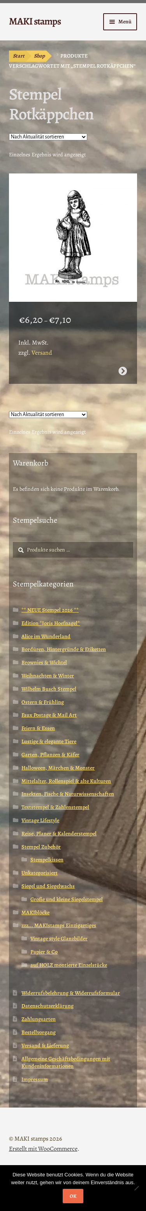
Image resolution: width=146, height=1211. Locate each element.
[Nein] (136, 1188)
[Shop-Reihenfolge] (48, 136)
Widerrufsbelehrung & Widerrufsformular (70, 993)
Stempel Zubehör (41, 846)
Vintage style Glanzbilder (59, 938)
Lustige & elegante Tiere (48, 741)
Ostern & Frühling (42, 702)
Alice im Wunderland (45, 636)
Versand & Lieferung (45, 1045)
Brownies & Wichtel (44, 662)
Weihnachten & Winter (47, 675)
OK (73, 1196)
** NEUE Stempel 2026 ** (50, 610)
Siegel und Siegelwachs (48, 886)
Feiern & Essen (38, 728)
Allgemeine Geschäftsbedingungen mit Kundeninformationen (65, 1062)
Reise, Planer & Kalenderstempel (59, 833)
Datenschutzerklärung (47, 1006)
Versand (42, 352)
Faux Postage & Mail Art (49, 715)
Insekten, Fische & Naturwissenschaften (67, 794)
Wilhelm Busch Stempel (48, 689)
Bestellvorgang (38, 1032)
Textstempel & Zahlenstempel (55, 807)
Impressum (34, 1079)
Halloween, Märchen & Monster (58, 768)
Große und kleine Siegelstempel (66, 899)
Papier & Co (44, 952)
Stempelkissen (46, 859)
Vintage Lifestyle (40, 820)
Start (19, 56)
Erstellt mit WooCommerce (43, 1148)
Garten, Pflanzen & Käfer (50, 754)
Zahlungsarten (38, 1019)
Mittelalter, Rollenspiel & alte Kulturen (66, 781)
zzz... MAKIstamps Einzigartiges (58, 925)
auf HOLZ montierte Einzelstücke (68, 965)
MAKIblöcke (35, 912)
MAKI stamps (35, 21)
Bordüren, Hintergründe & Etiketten (63, 649)
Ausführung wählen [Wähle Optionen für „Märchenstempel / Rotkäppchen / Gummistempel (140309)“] (122, 371)
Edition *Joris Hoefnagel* (50, 623)
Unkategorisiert (39, 873)
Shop (39, 56)
